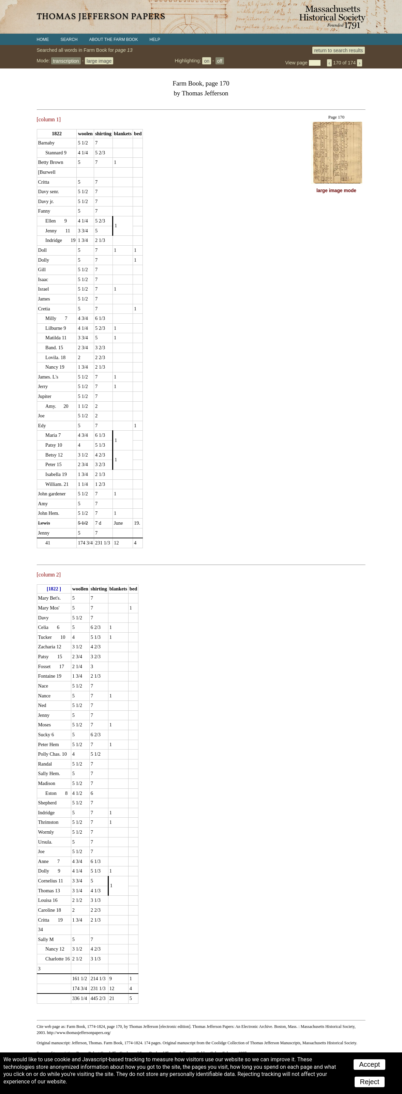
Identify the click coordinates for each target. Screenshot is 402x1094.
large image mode (336, 190)
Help (154, 39)
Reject (369, 1081)
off (219, 60)
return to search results (338, 50)
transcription (66, 60)
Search (69, 39)
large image (99, 60)
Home (43, 39)
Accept (369, 1064)
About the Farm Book (113, 39)
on (206, 60)
